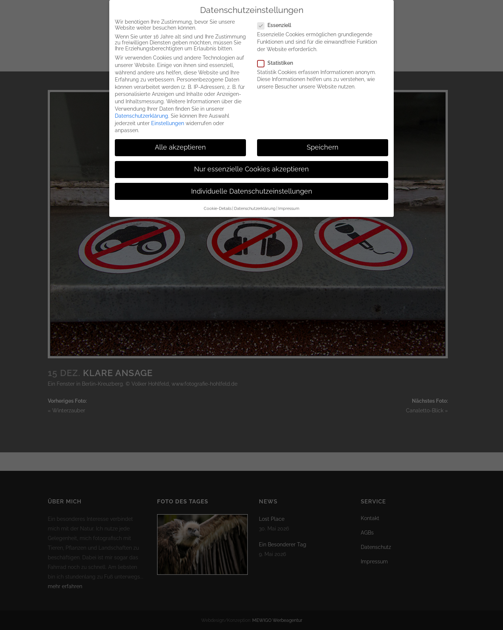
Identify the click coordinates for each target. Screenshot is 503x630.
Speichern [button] (323, 146)
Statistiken (278, 62)
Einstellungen (167, 122)
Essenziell (277, 24)
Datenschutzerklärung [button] (255, 207)
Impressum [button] (288, 207)
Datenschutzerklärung (141, 115)
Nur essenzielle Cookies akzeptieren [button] (251, 168)
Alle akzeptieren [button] (180, 146)
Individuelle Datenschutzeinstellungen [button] (251, 190)
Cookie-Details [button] (217, 207)
